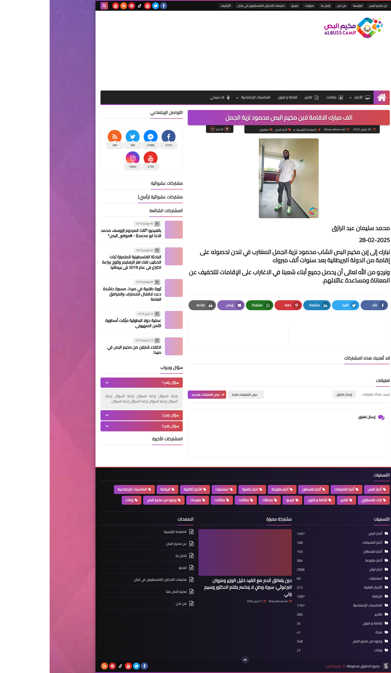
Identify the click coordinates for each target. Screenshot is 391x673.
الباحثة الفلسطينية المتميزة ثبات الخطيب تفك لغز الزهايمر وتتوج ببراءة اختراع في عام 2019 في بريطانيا (81, 262)
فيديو (245, 5)
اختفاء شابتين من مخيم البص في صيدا (84, 349)
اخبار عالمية (200, 489)
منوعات (145, 500)
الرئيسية (308, 5)
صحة (329, 632)
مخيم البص (284, 666)
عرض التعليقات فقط (195, 394)
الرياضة (116, 489)
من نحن (291, 5)
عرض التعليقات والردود (156, 394)
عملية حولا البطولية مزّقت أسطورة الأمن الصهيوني (83, 323)
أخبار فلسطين (261, 489)
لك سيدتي (170, 97)
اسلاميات (172, 489)
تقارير (262, 97)
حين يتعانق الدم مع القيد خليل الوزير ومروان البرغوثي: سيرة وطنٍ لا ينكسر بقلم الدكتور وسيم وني (198, 587)
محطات (218, 500)
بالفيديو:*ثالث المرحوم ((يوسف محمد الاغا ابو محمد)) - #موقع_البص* (81, 233)
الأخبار (312, 97)
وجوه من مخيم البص (112, 500)
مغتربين (216, 129)
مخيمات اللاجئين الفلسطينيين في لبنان (211, 5)
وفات (80, 500)
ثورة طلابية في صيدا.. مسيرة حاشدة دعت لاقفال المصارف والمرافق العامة (82, 294)
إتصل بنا (276, 5)
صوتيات (259, 5)
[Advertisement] (141, 51)
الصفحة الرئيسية (259, 129)
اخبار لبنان (326, 569)
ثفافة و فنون (238, 97)
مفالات (194, 500)
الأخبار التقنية (143, 489)
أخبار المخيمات (295, 489)
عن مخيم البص (328, 5)
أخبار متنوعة (230, 489)
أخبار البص (233, 129)
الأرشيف (176, 5)
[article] (191, 333)
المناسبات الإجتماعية (206, 97)
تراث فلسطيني (322, 500)
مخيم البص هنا (126, 591)
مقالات (284, 97)
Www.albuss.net (230, 601)
